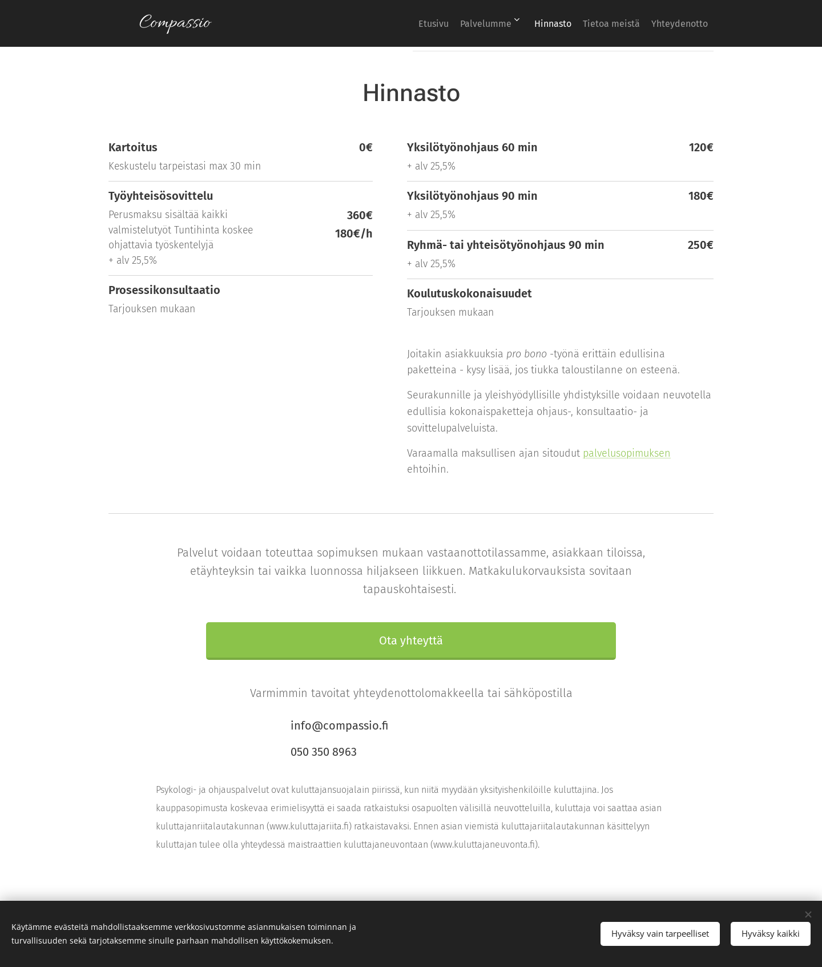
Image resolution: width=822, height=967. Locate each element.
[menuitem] (395, 23)
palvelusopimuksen (627, 452)
